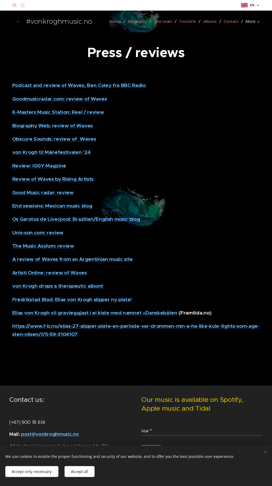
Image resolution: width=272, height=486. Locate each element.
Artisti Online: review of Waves (49, 272)
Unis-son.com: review (38, 232)
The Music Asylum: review (43, 246)
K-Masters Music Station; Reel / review (58, 112)
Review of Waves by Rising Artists (53, 179)
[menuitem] (136, 21)
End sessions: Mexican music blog (52, 206)
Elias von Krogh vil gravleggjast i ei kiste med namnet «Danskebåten (94, 312)
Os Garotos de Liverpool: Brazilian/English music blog (76, 219)
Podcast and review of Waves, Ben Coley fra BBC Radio (79, 85)
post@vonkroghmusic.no (50, 434)
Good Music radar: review (43, 192)
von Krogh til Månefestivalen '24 (51, 152)
